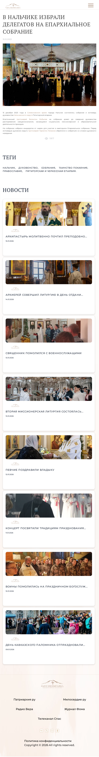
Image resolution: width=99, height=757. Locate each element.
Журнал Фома (74, 709)
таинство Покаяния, (73, 168)
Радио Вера (24, 709)
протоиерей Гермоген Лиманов (42, 131)
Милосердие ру (74, 699)
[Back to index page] (12, 8)
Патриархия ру (24, 699)
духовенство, (28, 168)
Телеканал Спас (49, 718)
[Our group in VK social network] (42, 731)
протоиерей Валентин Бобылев (32, 119)
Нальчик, (9, 168)
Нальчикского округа (23, 115)
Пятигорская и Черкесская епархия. (51, 171)
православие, (13, 171)
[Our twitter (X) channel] (47, 731)
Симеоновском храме (37, 113)
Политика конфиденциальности (47, 741)
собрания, (49, 168)
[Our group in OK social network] (57, 731)
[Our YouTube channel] (52, 731)
